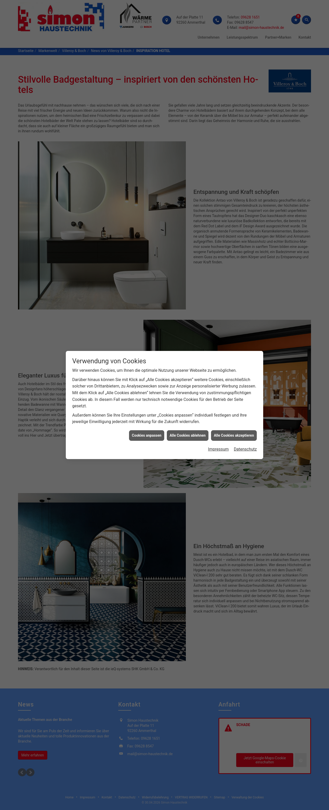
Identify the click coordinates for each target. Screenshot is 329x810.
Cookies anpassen (146, 435)
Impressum (218, 449)
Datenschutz (245, 449)
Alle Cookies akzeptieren (234, 435)
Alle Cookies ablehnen (188, 435)
